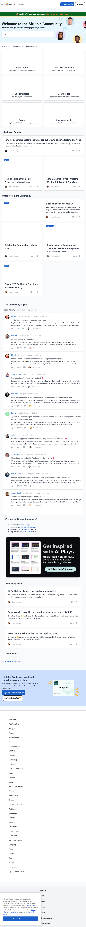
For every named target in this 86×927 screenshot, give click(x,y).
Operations (13, 764)
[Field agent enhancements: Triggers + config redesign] (22, 174)
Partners (12, 818)
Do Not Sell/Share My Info (43, 918)
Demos (11, 800)
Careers (12, 853)
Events (11, 791)
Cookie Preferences (43, 924)
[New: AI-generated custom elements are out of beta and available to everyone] (43, 145)
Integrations (13, 728)
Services (12, 822)
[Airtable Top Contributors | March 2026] (22, 241)
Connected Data (15, 746)
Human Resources (16, 769)
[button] (2, 5)
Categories (21, 310)
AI (9, 742)
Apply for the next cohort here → (58, 14)
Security (43, 890)
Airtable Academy (16, 786)
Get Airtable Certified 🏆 (12, 698)
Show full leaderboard (13, 662)
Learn (11, 782)
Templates (13, 836)
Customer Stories (15, 804)
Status (11, 862)
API (43, 896)
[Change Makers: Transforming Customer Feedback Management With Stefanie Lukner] (64, 241)
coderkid (14, 435)
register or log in (24, 525)
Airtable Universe (15, 840)
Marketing (13, 760)
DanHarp (14, 413)
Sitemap (43, 901)
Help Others (31, 310)
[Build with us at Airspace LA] (43, 210)
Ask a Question (27, 532)
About (11, 849)
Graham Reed (16, 493)
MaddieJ (14, 316)
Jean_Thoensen (16, 374)
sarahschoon (15, 454)
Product (12, 755)
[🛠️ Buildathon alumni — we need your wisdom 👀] (43, 596)
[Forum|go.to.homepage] (15, 4)
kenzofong (15, 394)
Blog (10, 858)
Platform (12, 719)
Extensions (13, 733)
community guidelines (28, 527)
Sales (11, 773)
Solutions (12, 751)
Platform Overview (16, 724)
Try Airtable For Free (16, 871)
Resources (13, 813)
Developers (13, 827)
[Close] (38, 910)
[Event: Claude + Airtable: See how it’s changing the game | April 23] (43, 617)
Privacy (43, 907)
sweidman (14, 336)
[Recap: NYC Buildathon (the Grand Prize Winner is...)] (22, 279)
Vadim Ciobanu (16, 474)
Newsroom (13, 867)
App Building (14, 737)
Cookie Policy (29, 920)
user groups (25, 529)
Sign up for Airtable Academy (14, 693)
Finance (12, 778)
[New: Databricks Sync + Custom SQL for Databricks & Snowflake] (64, 174)
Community (13, 831)
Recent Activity (9, 310)
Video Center (14, 795)
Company (12, 844)
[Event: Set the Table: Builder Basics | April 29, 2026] (43, 638)
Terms (43, 912)
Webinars (12, 809)
